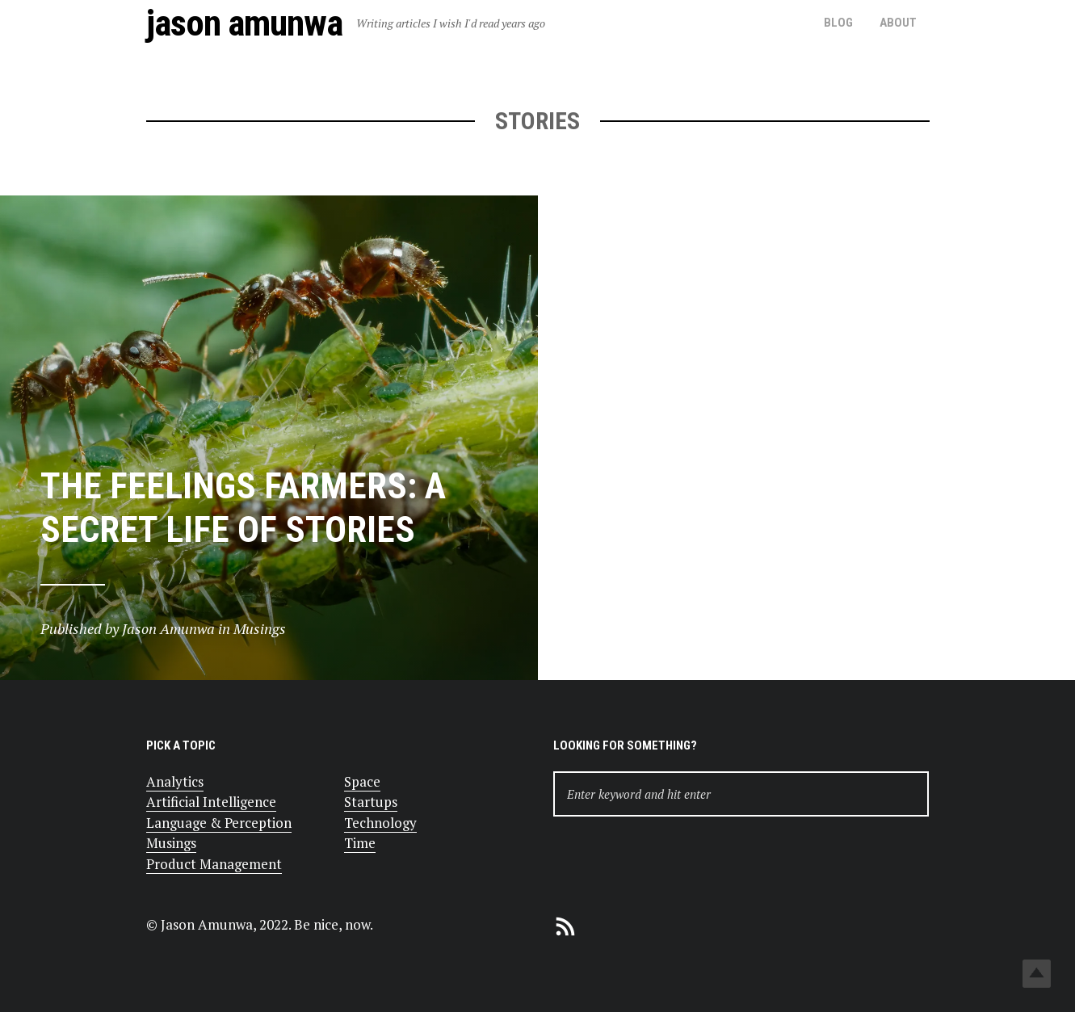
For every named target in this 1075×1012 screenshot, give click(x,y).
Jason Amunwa (244, 23)
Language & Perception (219, 822)
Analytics (175, 781)
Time (360, 843)
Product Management (214, 864)
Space (362, 781)
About (898, 22)
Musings (171, 843)
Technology (380, 822)
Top (1037, 974)
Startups (370, 801)
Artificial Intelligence (211, 801)
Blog (838, 22)
